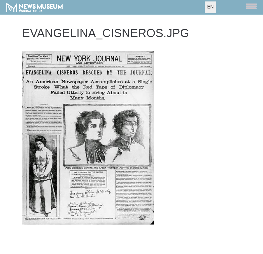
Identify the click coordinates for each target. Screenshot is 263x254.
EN (210, 6)
